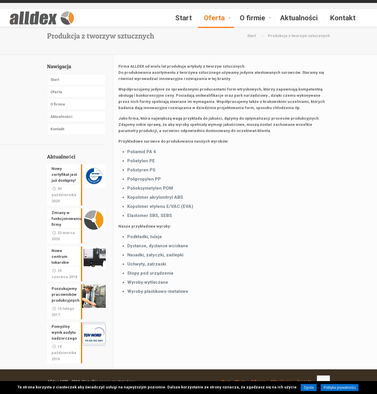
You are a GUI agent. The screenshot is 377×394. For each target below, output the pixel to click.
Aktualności (61, 116)
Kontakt (57, 129)
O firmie (57, 104)
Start (251, 36)
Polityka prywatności (340, 387)
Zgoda (309, 387)
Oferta (56, 92)
